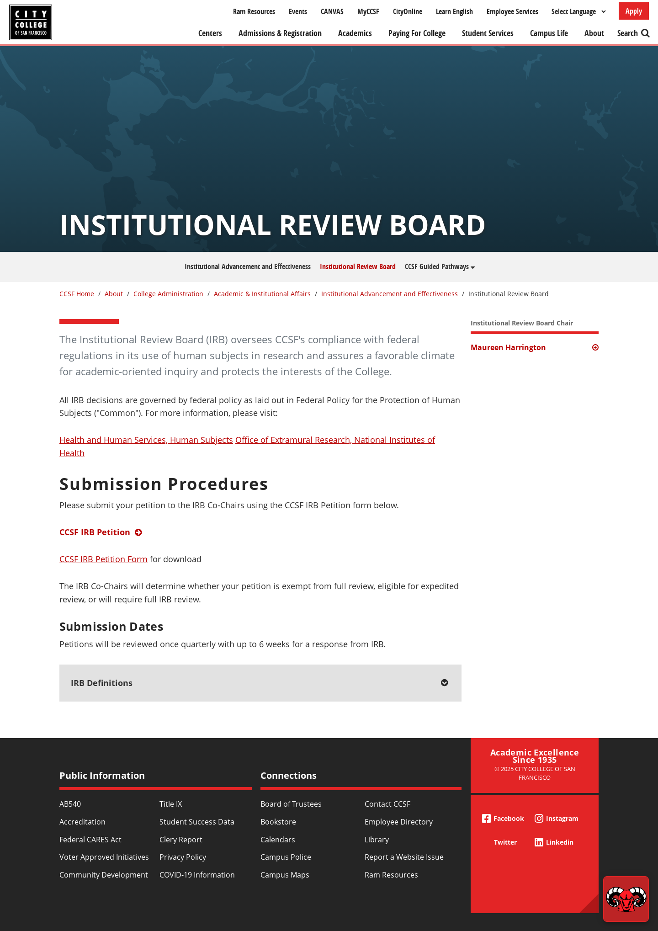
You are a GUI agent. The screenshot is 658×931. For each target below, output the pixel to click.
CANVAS (332, 11)
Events (298, 11)
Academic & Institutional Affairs (262, 293)
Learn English (454, 11)
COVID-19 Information (197, 875)
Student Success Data (196, 822)
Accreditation (82, 822)
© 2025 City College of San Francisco (534, 773)
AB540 (70, 804)
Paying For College (417, 33)
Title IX (170, 804)
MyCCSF (368, 11)
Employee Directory (399, 822)
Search (627, 33)
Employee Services (512, 11)
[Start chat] (626, 899)
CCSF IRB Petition (94, 532)
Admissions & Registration (280, 33)
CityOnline (407, 11)
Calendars (277, 840)
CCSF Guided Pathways (437, 266)
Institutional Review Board (358, 266)
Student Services (488, 33)
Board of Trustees (291, 804)
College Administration (168, 293)
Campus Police (285, 857)
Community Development (103, 875)
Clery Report (180, 840)
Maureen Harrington (508, 347)
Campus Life (549, 33)
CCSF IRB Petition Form (103, 558)
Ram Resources (254, 11)
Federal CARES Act (90, 840)
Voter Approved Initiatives (104, 857)
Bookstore (278, 822)
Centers (210, 33)
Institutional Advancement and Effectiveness (248, 266)
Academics (355, 33)
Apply (634, 11)
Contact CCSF (387, 804)
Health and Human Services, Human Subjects (146, 439)
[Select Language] (578, 11)
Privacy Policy (182, 857)
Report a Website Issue (404, 857)
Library (377, 840)
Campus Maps (284, 875)
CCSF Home (76, 293)
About (594, 33)
